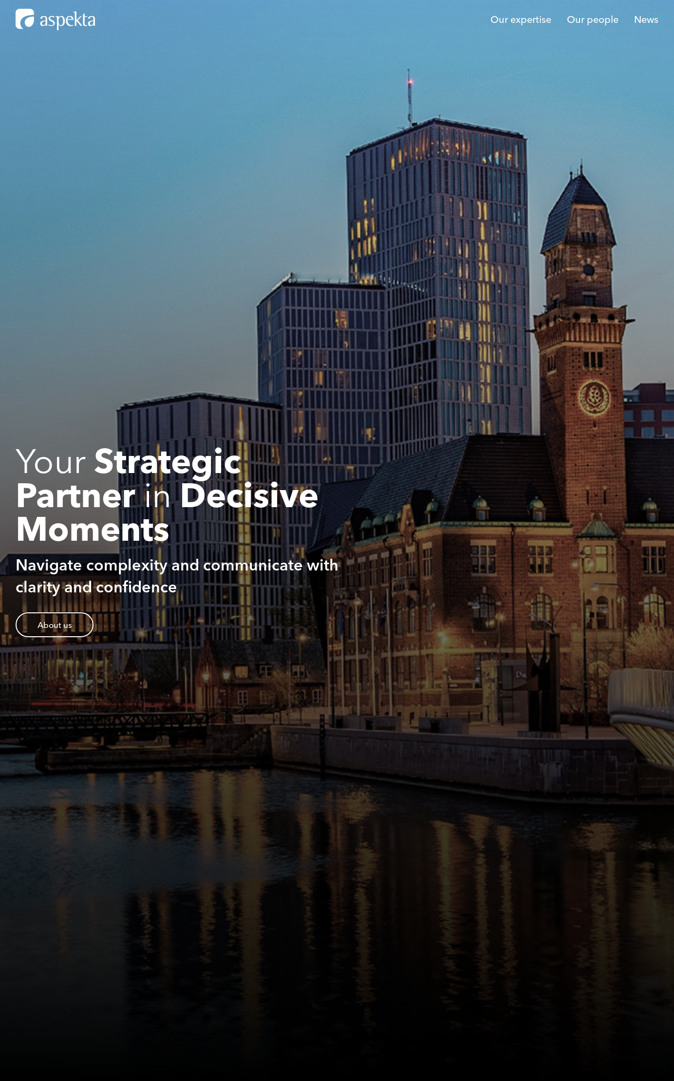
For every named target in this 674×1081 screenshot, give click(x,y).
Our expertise (520, 19)
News (646, 19)
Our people (592, 19)
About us (54, 625)
